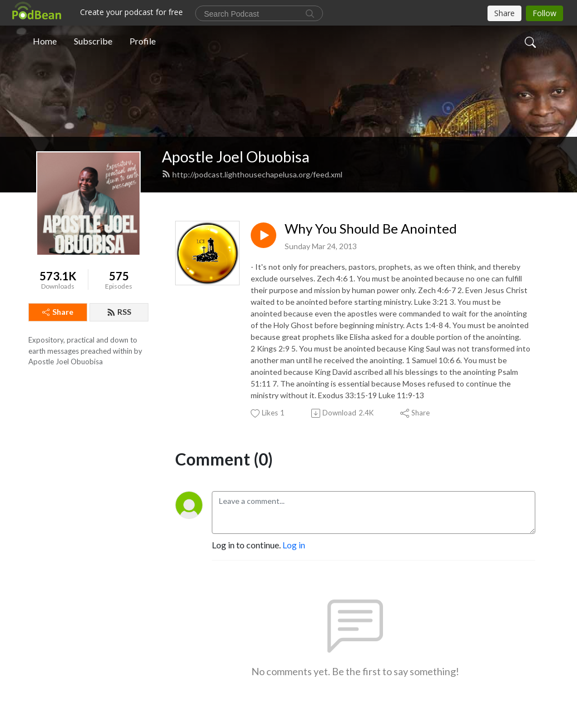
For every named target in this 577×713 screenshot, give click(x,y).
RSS (119, 311)
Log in (293, 544)
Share (57, 311)
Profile (143, 41)
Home (45, 41)
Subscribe (93, 41)
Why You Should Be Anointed (371, 228)
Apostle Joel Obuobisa (236, 156)
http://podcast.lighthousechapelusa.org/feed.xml (252, 174)
